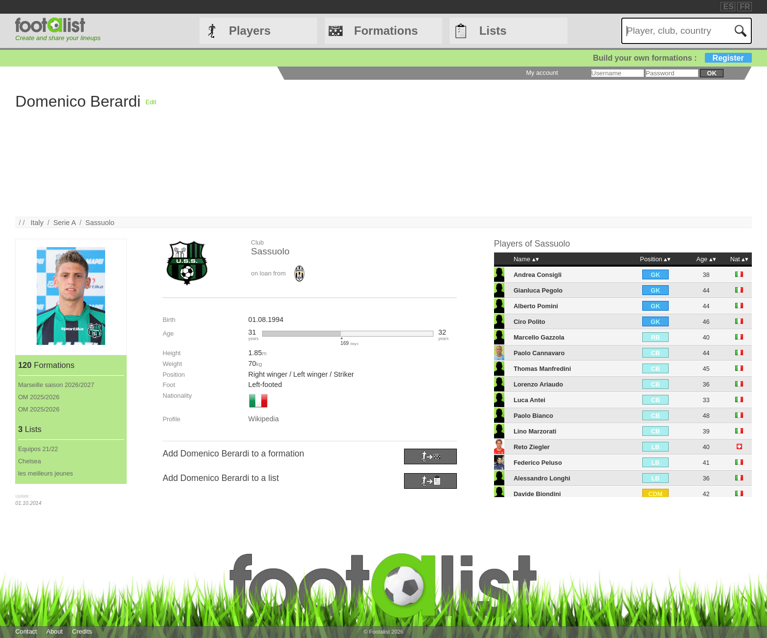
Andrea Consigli (538, 274)
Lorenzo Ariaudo (538, 384)
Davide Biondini (537, 494)
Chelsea (29, 461)
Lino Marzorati (535, 431)
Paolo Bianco (533, 415)
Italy (37, 223)
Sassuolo (100, 223)
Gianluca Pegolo (538, 290)
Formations (386, 30)
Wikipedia (263, 419)
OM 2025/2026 (39, 397)
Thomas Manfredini (542, 368)
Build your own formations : (672, 58)
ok (711, 73)
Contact (26, 631)
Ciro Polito (529, 321)
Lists (493, 30)
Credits (82, 631)
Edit (150, 102)
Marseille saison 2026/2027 (56, 384)
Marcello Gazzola (539, 337)
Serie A (64, 223)
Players (250, 30)
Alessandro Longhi (542, 478)
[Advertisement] (450, 148)
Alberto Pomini (536, 306)
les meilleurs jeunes (45, 473)
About (54, 631)
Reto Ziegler (532, 447)
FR (745, 6)
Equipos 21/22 (38, 449)
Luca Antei (529, 400)
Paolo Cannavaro (539, 353)
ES (728, 6)
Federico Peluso (538, 462)
